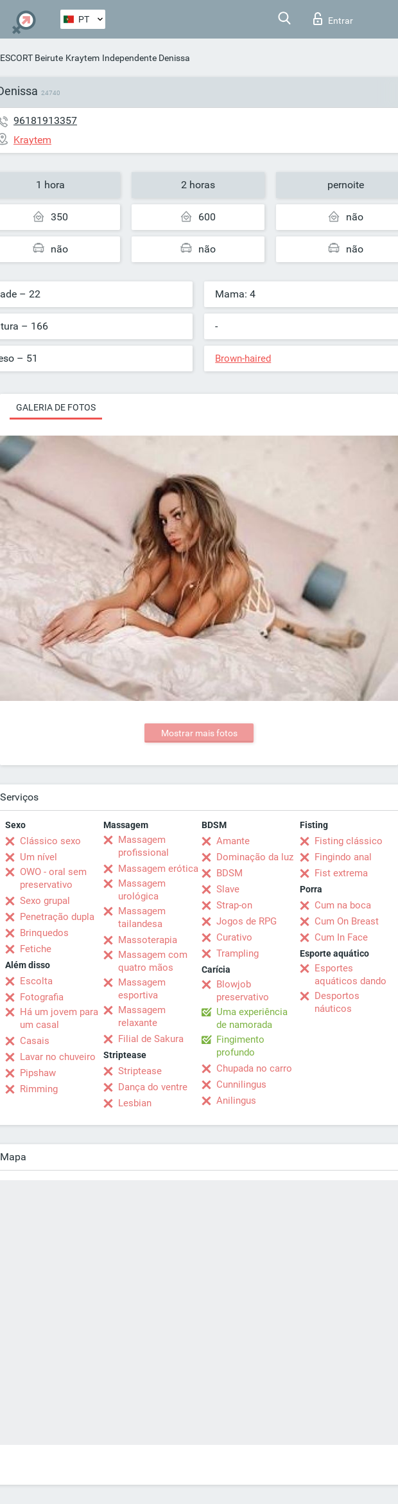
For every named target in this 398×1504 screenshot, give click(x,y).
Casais (34, 1041)
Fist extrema (341, 873)
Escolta (36, 981)
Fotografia (42, 997)
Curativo (234, 937)
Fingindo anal (343, 857)
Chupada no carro (254, 1068)
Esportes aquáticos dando (350, 974)
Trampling (237, 953)
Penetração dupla (57, 917)
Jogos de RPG (246, 921)
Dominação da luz (254, 857)
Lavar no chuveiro (58, 1057)
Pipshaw (38, 1073)
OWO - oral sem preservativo (53, 878)
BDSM (229, 873)
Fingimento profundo (240, 1046)
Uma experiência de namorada (252, 1018)
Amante (233, 841)
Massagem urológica (142, 890)
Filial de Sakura (151, 1039)
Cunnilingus (241, 1084)
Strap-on (234, 905)
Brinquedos (44, 933)
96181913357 (45, 120)
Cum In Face (341, 937)
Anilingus (236, 1100)
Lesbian (134, 1103)
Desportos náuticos (337, 1002)
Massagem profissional (143, 846)
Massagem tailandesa (142, 917)
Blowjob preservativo (242, 990)
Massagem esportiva (142, 989)
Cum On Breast (347, 921)
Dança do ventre (152, 1087)
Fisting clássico (349, 841)
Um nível (38, 857)
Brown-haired (243, 358)
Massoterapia (147, 940)
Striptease (140, 1071)
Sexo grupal (45, 901)
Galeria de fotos (56, 407)
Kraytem (82, 58)
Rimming (39, 1089)
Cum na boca (343, 905)
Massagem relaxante (142, 1016)
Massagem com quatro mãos (152, 961)
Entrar (333, 19)
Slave (227, 889)
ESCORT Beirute (31, 58)
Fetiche (35, 949)
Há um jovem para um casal (59, 1018)
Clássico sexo (50, 841)
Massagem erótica (158, 868)
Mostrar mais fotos (199, 733)
